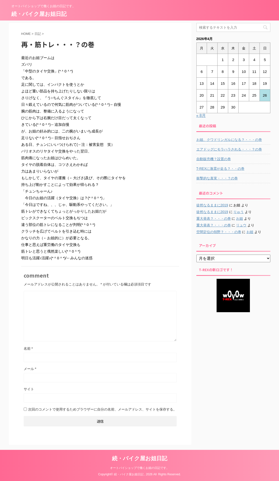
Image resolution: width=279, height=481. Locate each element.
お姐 (239, 218)
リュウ (241, 225)
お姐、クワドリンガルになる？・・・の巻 (229, 140)
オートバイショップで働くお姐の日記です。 (139, 468)
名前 (28, 348)
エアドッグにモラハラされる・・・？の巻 (229, 149)
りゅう (238, 212)
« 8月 (201, 115)
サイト (29, 389)
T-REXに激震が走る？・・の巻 (220, 169)
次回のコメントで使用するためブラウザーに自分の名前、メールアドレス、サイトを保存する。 (102, 409)
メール (30, 369)
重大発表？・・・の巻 (213, 218)
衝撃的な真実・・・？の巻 (217, 178)
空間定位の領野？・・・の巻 (218, 232)
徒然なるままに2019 (212, 205)
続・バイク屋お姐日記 (39, 14)
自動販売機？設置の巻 (213, 159)
